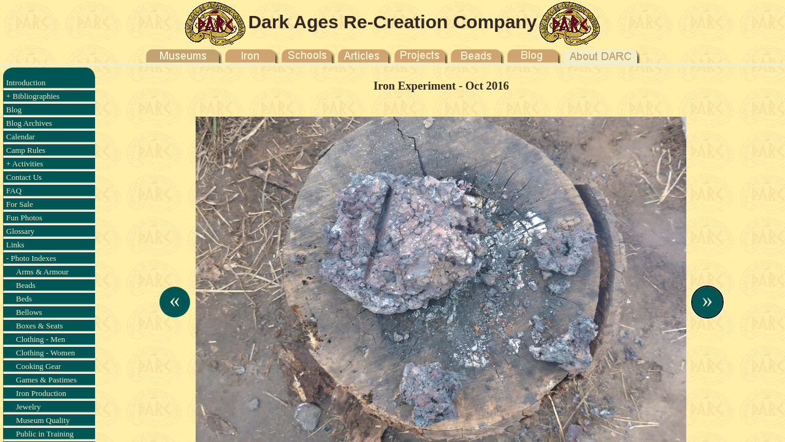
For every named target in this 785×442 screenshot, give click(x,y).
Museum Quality (43, 420)
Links (15, 244)
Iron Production (41, 393)
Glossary (20, 231)
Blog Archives (29, 123)
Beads (26, 285)
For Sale (19, 204)
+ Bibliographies (32, 96)
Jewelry (28, 406)
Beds (24, 298)
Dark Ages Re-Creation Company (392, 22)
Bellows (29, 312)
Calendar (20, 136)
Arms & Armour (42, 271)
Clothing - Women (45, 352)
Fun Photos (24, 217)
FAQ (13, 190)
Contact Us (24, 177)
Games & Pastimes (46, 379)
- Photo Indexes (31, 258)
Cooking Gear (38, 366)
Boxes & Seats (39, 325)
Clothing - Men (40, 339)
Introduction (25, 82)
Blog (13, 109)
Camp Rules (25, 150)
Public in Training (45, 433)
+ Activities (24, 163)
